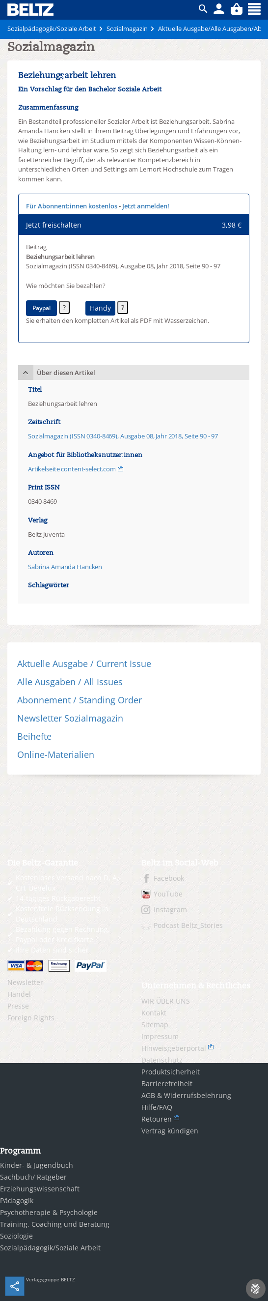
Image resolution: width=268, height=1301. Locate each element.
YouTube (168, 893)
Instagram (170, 909)
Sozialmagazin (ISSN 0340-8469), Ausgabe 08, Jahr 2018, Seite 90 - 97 (123, 436)
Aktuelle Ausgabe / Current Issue (84, 663)
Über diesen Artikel (66, 372)
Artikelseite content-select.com (72, 468)
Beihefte (34, 736)
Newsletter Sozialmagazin (70, 718)
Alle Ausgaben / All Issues (70, 682)
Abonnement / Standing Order (79, 700)
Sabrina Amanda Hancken (65, 566)
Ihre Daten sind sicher (52, 949)
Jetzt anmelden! (145, 206)
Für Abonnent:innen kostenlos (71, 206)
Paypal (41, 308)
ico (203, 9)
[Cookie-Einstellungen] (256, 1289)
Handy (100, 308)
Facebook (169, 878)
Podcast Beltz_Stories (188, 925)
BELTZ (30, 9)
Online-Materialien (55, 754)
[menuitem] (67, 982)
